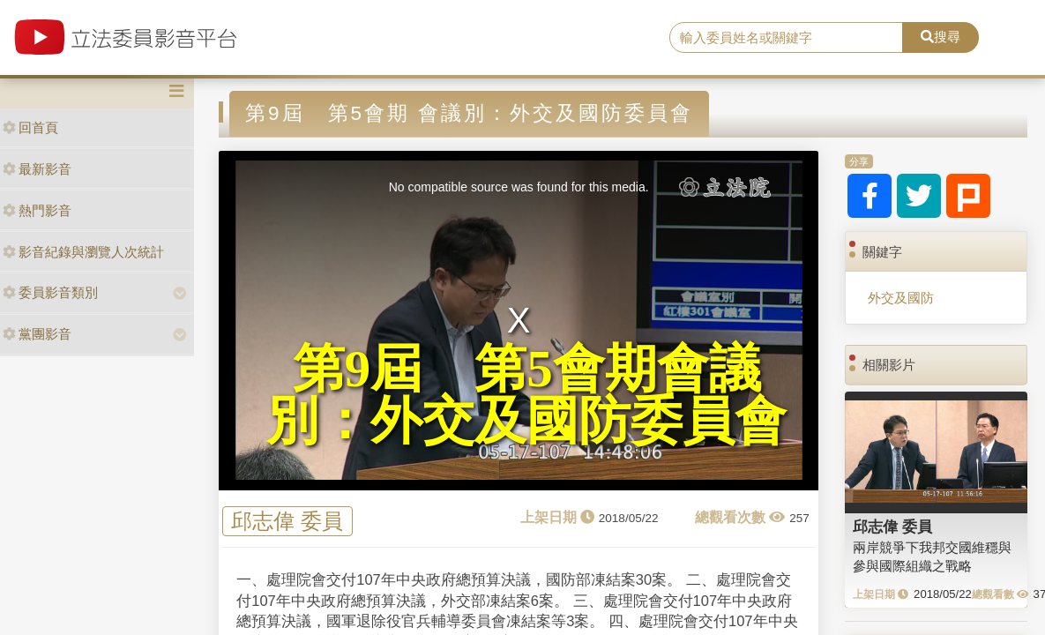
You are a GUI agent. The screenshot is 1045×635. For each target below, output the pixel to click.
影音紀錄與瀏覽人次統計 (83, 251)
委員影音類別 (50, 292)
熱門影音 (37, 210)
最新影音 (37, 168)
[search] (786, 38)
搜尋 (940, 36)
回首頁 (30, 127)
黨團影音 (37, 333)
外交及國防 (901, 297)
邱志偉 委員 (287, 522)
